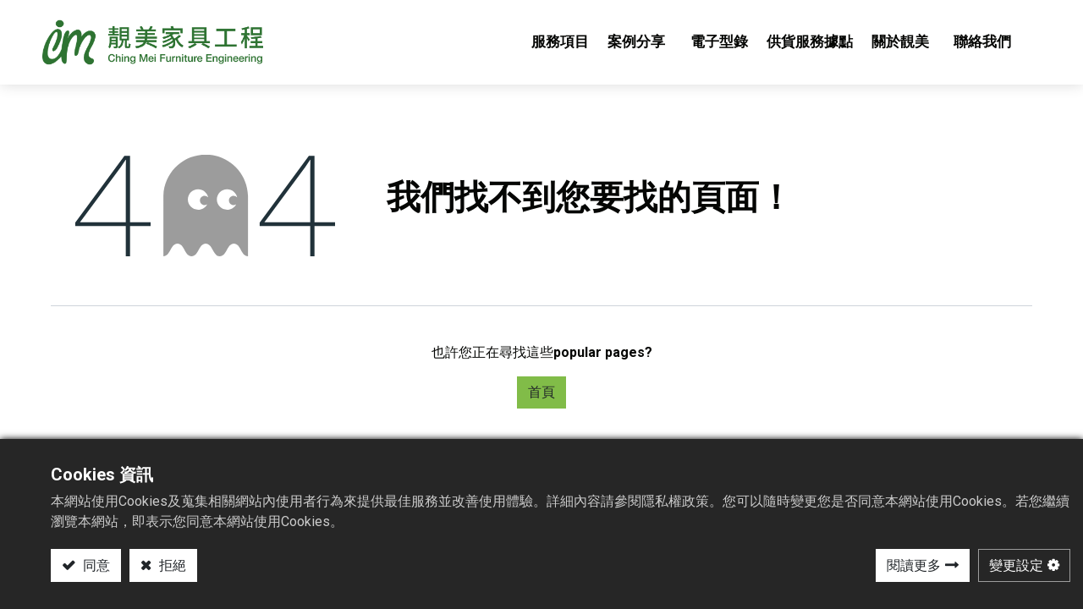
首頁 (541, 392)
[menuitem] (551, 42)
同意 (95, 565)
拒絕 (171, 565)
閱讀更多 (914, 565)
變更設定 (1016, 565)
